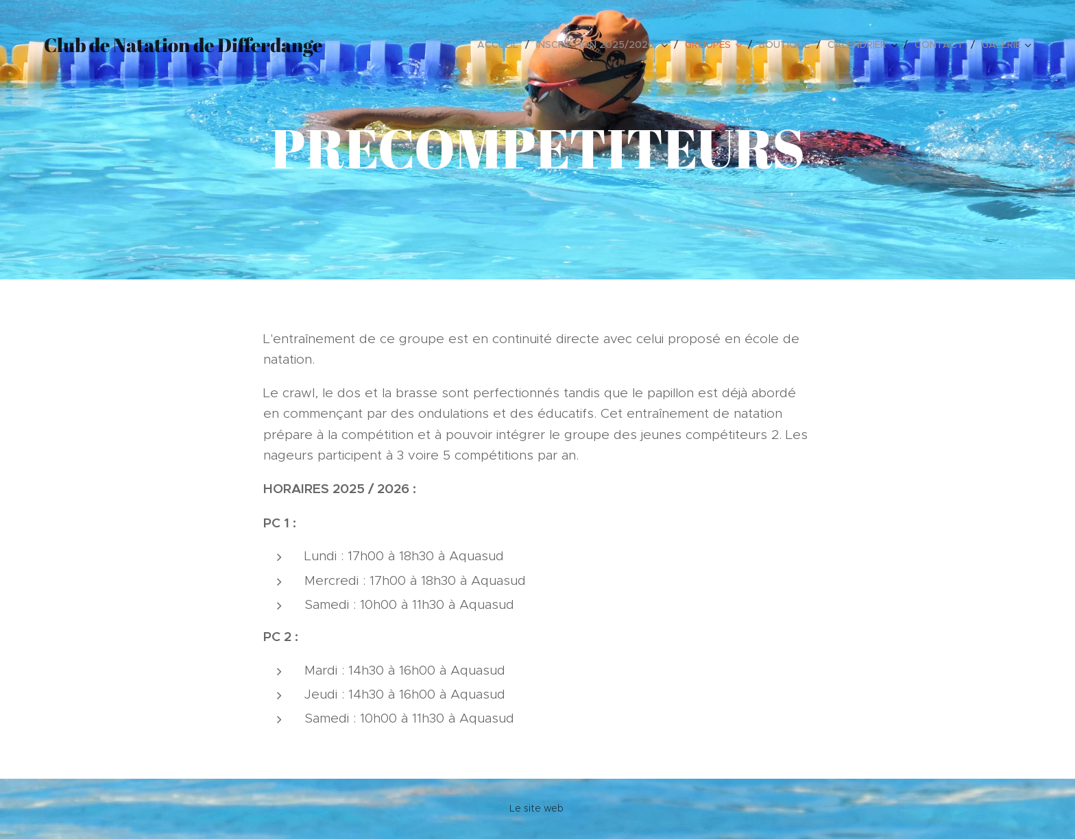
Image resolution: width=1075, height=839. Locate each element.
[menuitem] (501, 44)
